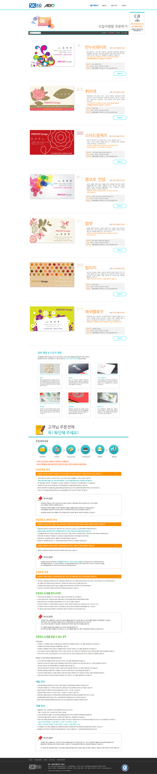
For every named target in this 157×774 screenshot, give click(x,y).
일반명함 (104, 32)
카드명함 (117, 32)
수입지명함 (111, 32)
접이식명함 (124, 32)
